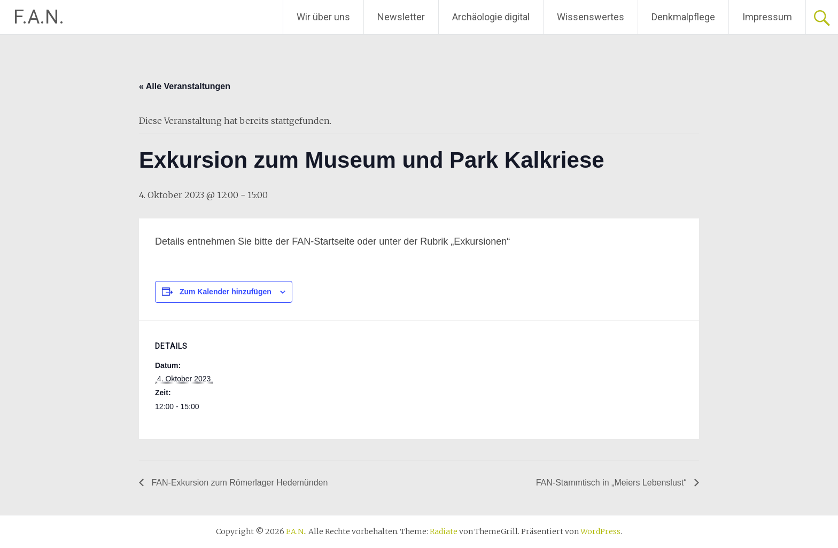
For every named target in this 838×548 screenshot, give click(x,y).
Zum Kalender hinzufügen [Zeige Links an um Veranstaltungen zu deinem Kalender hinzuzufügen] (225, 291)
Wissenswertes (590, 16)
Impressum (767, 16)
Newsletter (401, 16)
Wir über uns (323, 16)
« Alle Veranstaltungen (184, 86)
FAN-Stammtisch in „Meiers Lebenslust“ (612, 482)
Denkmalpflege (683, 16)
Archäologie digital (491, 16)
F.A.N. (38, 17)
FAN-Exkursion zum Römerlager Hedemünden (238, 482)
